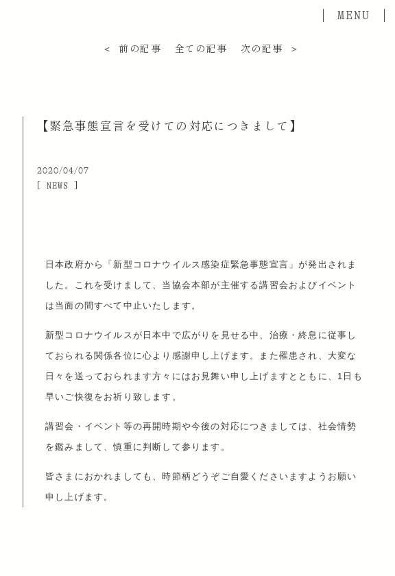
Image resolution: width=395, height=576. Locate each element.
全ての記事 (201, 48)
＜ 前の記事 (131, 48)
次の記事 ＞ (270, 48)
